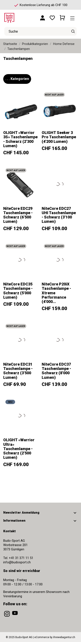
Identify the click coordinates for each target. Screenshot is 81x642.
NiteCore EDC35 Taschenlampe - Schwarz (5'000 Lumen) (18, 290)
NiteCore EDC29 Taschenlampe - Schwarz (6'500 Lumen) (18, 215)
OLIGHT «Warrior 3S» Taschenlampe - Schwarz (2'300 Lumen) (20, 139)
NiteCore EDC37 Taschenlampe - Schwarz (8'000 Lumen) (56, 371)
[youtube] (15, 617)
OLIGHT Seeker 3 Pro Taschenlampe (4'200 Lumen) (59, 137)
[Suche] (73, 31)
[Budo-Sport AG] (17, 16)
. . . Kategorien (17, 79)
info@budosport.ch (17, 562)
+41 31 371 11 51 (21, 558)
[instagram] (7, 617)
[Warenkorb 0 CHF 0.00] (62, 16)
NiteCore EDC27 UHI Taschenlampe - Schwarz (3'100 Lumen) (59, 215)
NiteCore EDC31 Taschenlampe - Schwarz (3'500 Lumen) (18, 371)
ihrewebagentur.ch (64, 637)
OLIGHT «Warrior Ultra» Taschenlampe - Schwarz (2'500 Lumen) (19, 449)
